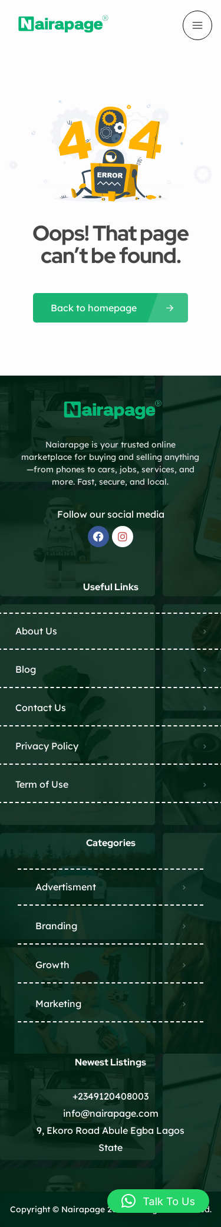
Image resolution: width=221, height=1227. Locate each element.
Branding (56, 926)
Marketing (58, 1003)
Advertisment (65, 887)
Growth (52, 965)
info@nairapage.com (111, 1113)
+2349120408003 (110, 1096)
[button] (158, 1201)
